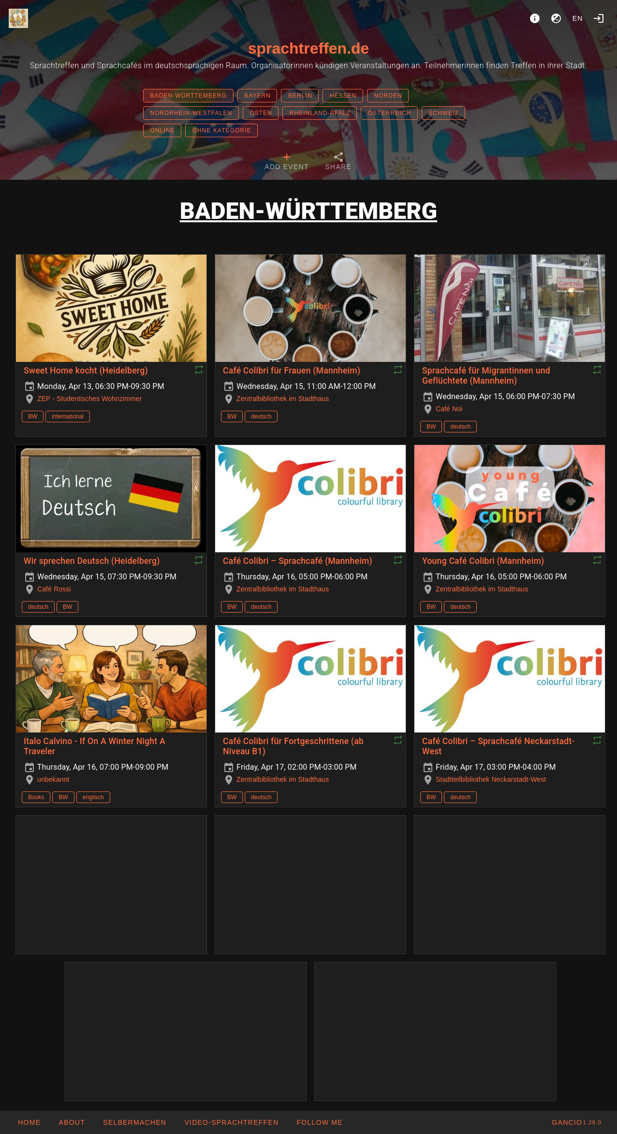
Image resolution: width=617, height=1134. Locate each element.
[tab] (286, 162)
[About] (534, 18)
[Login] (598, 18)
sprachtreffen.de (308, 48)
